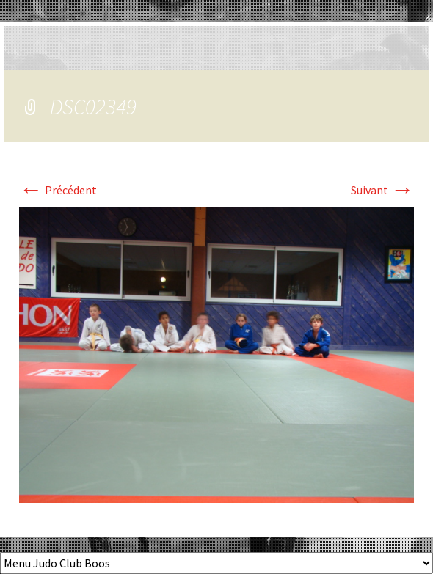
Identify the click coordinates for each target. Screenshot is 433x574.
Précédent (58, 190)
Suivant (382, 190)
